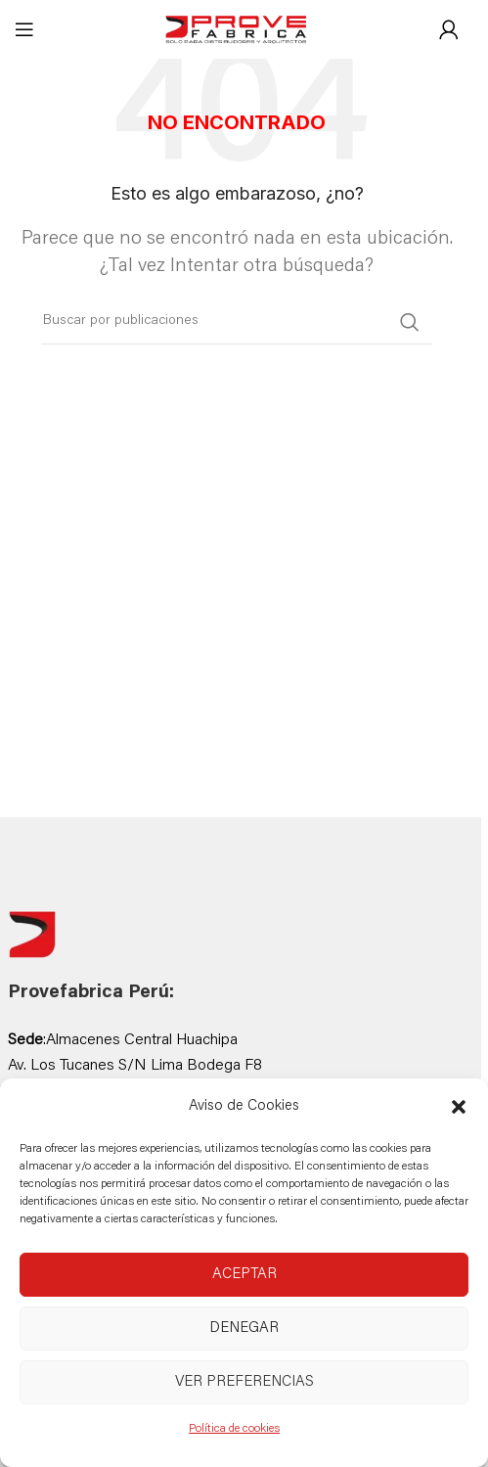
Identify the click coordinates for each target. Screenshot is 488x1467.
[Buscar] (236, 321)
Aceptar (244, 1274)
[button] (458, 1107)
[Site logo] (236, 30)
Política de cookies (234, 1429)
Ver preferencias (244, 1382)
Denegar (244, 1328)
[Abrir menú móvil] (24, 29)
